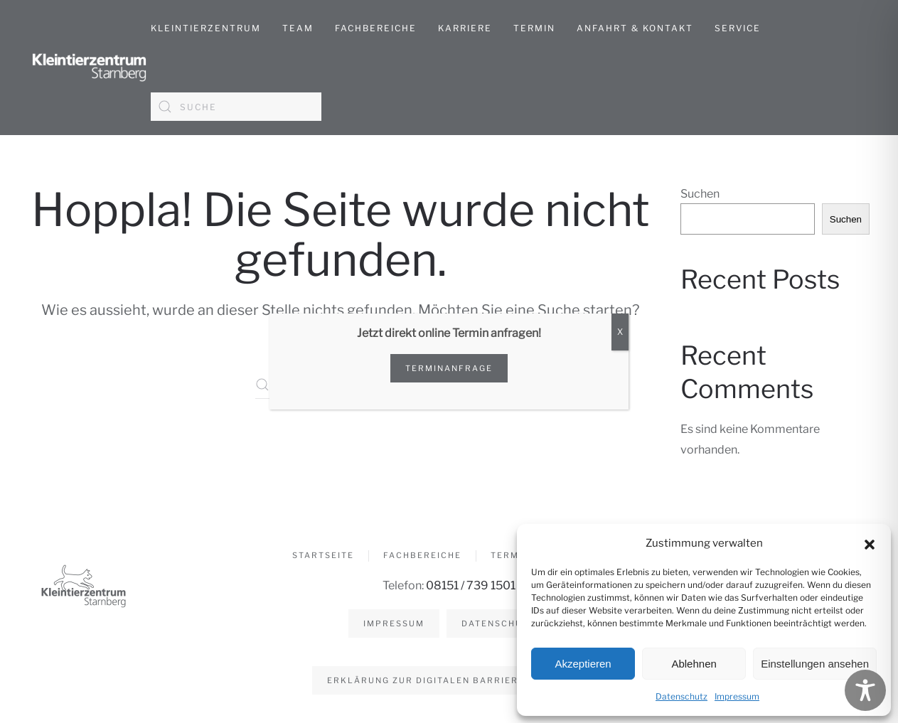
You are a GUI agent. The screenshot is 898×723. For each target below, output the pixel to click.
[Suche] (236, 106)
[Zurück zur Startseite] (89, 67)
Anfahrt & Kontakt (635, 28)
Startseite (323, 557)
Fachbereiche (422, 557)
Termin (534, 28)
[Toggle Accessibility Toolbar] (865, 690)
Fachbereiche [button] (376, 28)
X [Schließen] (620, 331)
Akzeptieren (583, 664)
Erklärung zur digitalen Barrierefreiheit (447, 680)
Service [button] (738, 28)
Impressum (737, 696)
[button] (869, 543)
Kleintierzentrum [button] (206, 28)
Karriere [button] (465, 28)
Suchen (700, 193)
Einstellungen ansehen (815, 664)
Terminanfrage (449, 368)
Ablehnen (693, 664)
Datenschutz (681, 696)
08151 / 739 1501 (468, 585)
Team (298, 28)
